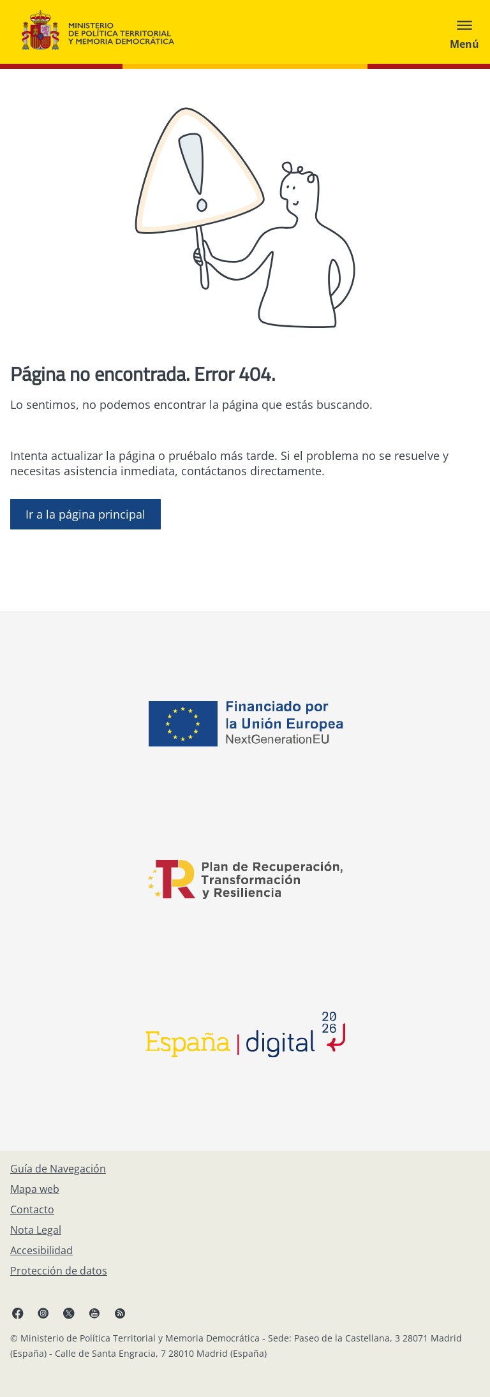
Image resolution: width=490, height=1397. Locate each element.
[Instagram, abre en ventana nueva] (43, 1312)
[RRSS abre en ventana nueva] (120, 1312)
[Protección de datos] (58, 1270)
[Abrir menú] (464, 32)
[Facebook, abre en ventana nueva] (18, 1312)
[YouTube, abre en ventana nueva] (94, 1312)
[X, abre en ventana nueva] (69, 1312)
